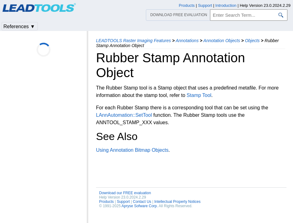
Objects (252, 40)
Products (106, 201)
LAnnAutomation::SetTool (124, 115)
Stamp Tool (199, 95)
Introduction (225, 5)
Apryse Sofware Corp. (139, 206)
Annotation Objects (221, 40)
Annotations (187, 40)
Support (123, 201)
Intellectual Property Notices (177, 201)
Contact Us (142, 201)
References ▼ (19, 26)
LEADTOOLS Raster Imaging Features (133, 40)
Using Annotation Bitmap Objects (132, 150)
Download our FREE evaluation (125, 193)
